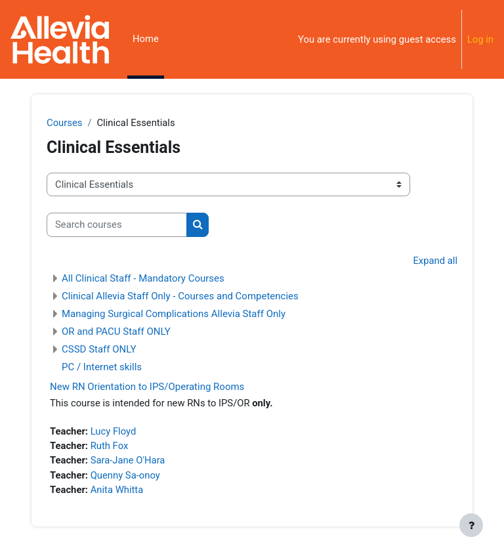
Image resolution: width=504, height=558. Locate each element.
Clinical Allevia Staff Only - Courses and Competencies (180, 296)
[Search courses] (117, 224)
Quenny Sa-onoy (125, 475)
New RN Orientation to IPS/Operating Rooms (147, 387)
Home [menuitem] (146, 39)
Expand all (435, 261)
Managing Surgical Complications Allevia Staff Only (173, 314)
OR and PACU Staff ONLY (116, 331)
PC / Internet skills (102, 367)
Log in (480, 39)
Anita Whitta (117, 490)
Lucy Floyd (113, 431)
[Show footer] (471, 525)
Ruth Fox (110, 446)
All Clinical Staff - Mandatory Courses (143, 278)
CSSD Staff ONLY (99, 349)
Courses (64, 123)
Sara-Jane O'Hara (128, 460)
